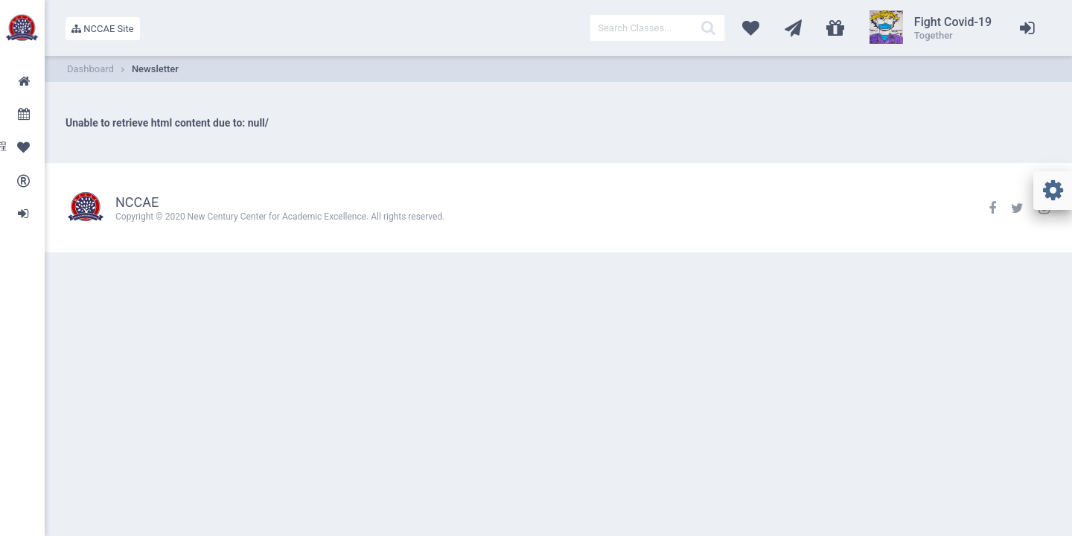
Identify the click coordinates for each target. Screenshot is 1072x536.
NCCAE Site (102, 28)
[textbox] (657, 28)
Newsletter (155, 68)
